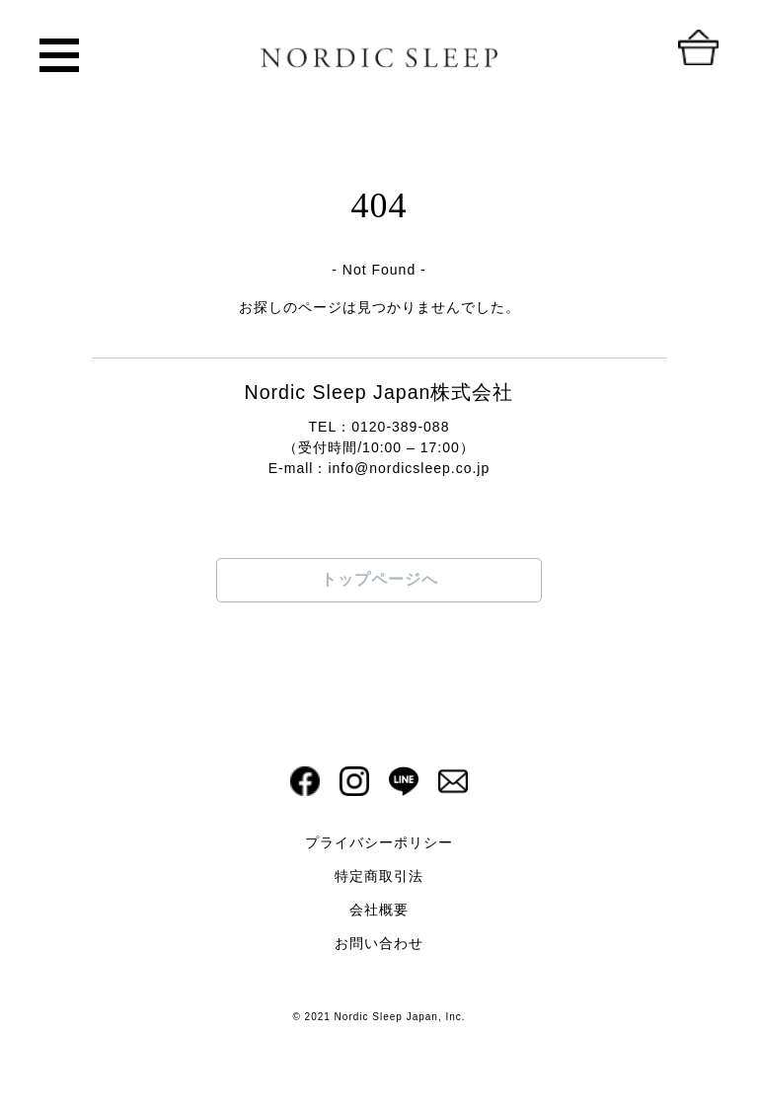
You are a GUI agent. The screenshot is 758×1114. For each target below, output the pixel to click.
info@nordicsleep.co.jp (409, 468)
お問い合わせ (379, 943)
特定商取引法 (379, 876)
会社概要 (379, 909)
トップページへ (379, 579)
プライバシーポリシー (379, 842)
